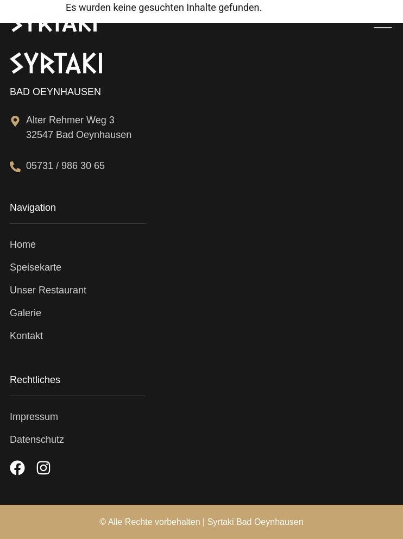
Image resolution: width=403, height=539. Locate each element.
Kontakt (26, 335)
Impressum (34, 416)
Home (23, 244)
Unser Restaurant (48, 290)
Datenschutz (37, 439)
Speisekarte (35, 267)
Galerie (25, 313)
